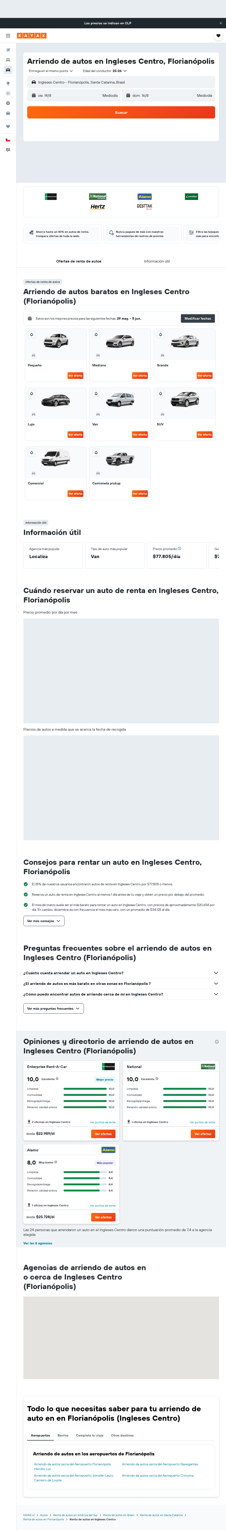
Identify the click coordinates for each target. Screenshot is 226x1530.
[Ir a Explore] (8, 83)
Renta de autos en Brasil (118, 1515)
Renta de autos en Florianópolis (43, 1519)
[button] (221, 23)
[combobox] (51, 70)
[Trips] (8, 126)
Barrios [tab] (63, 1435)
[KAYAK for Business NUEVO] (8, 113)
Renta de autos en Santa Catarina (161, 1515)
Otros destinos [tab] (122, 1435)
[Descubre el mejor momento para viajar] (8, 103)
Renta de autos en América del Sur (75, 1515)
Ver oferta (75, 375)
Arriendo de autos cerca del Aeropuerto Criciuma (157, 1475)
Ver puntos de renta (102, 1122)
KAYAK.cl (28, 1515)
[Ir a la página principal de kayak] (32, 35)
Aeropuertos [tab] (40, 1435)
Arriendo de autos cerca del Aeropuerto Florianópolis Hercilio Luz (72, 1466)
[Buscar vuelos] (8, 50)
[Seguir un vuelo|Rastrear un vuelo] (8, 93)
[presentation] (217, 1042)
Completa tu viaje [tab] (89, 1435)
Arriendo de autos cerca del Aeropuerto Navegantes (160, 1464)
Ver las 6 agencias (37, 1243)
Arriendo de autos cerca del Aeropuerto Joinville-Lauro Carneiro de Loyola (73, 1477)
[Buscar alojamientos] (8, 60)
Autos (44, 1515)
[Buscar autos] (8, 70)
